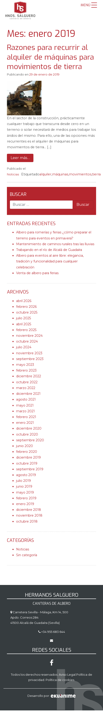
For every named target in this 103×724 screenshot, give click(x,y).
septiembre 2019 (29, 469)
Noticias (13, 174)
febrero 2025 (26, 330)
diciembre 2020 (28, 428)
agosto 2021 (26, 399)
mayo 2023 (25, 365)
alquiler (45, 174)
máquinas (60, 174)
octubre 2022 (27, 382)
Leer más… (20, 158)
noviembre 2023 (29, 353)
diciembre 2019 (28, 457)
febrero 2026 (26, 307)
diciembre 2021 (28, 394)
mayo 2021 (25, 405)
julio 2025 (23, 318)
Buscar (18, 194)
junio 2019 (24, 486)
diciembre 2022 (28, 376)
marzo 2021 (25, 411)
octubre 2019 (26, 463)
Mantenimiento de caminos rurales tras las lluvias (55, 244)
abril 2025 (23, 324)
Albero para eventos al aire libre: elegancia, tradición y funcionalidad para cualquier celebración (50, 261)
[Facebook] (51, 664)
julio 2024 (23, 347)
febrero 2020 (26, 452)
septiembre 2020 (30, 440)
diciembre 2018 (28, 510)
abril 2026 (23, 301)
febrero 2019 (26, 498)
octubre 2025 (26, 312)
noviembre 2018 (29, 515)
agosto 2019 (26, 475)
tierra (96, 174)
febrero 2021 (26, 417)
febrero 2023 (26, 370)
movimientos (80, 174)
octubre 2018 (27, 521)
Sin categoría (26, 555)
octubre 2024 (27, 341)
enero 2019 (25, 504)
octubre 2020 (27, 434)
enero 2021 (25, 423)
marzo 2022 (25, 388)
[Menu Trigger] (89, 5)
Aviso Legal (67, 674)
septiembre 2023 (30, 359)
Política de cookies (60, 680)
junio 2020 (24, 446)
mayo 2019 (25, 492)
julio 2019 (23, 481)
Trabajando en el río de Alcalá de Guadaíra (49, 250)
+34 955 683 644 (53, 632)
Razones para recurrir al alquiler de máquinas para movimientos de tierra (50, 57)
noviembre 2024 (29, 336)
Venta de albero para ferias (37, 273)
